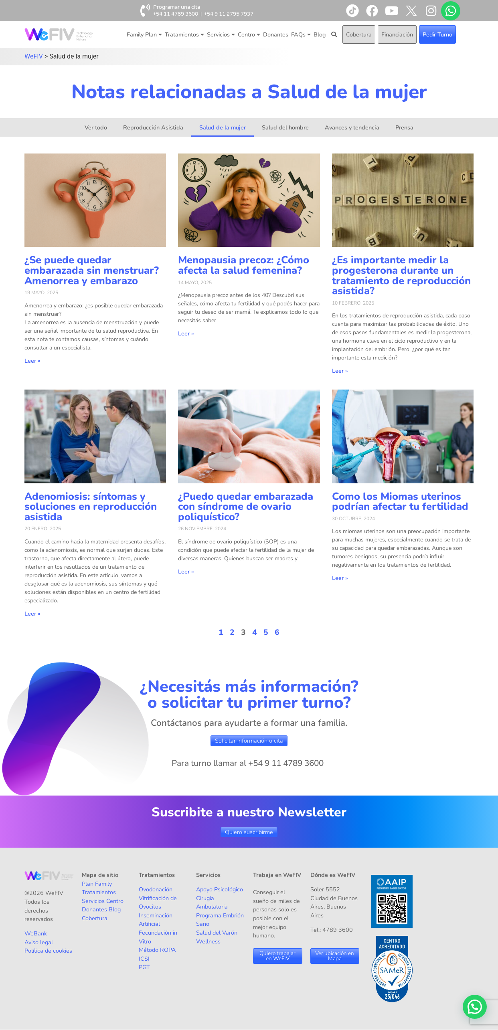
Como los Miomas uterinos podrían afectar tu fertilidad (400, 501)
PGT (144, 967)
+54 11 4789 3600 (175, 14)
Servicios (221, 34)
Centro (249, 34)
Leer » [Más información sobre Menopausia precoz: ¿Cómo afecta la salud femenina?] (186, 333)
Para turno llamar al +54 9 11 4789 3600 (248, 763)
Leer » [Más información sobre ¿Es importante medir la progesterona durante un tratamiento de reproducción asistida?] (340, 371)
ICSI (144, 959)
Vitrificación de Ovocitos (158, 902)
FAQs (301, 34)
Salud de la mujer (222, 127)
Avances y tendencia (352, 127)
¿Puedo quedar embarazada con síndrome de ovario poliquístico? (245, 506)
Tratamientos (184, 34)
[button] (475, 1007)
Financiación (397, 34)
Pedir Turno (437, 34)
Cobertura (359, 34)
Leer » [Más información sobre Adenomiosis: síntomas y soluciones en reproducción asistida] (32, 614)
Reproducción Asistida (153, 127)
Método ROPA (157, 950)
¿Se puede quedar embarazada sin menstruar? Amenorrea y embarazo (91, 270)
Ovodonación (155, 889)
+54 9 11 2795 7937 (228, 14)
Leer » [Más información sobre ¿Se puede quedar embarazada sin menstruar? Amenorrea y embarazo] (32, 361)
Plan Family (97, 884)
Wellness (208, 941)
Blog (320, 34)
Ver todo (96, 127)
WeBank (35, 933)
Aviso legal (38, 942)
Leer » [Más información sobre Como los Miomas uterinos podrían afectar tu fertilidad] (340, 578)
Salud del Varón (216, 933)
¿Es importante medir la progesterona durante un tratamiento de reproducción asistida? (401, 275)
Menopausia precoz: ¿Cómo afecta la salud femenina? (243, 265)
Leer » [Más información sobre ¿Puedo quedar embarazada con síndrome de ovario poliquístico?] (186, 572)
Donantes (275, 34)
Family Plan (144, 34)
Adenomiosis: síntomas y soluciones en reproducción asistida (90, 506)
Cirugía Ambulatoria (212, 902)
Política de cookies (48, 951)
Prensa (404, 127)
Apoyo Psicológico (219, 889)
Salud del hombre (285, 127)
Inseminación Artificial (155, 919)
